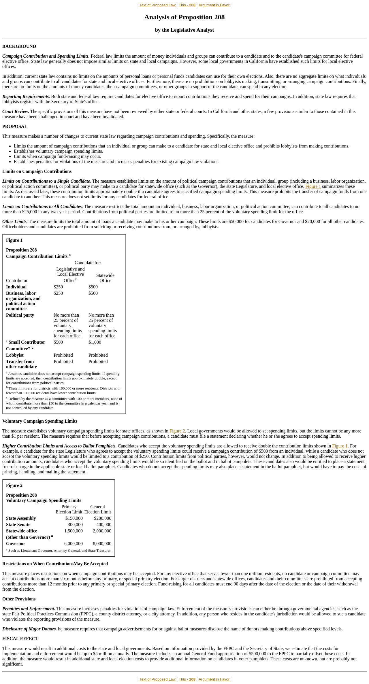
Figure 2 (177, 430)
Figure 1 (313, 186)
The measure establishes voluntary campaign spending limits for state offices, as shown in (86, 430)
